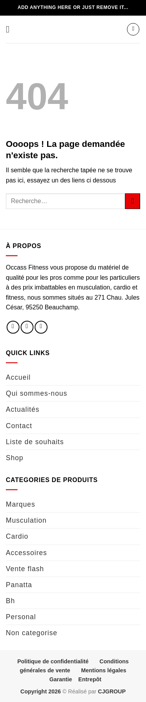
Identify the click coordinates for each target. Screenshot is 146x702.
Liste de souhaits (35, 442)
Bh (10, 601)
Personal (21, 617)
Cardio (17, 536)
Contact (19, 426)
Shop (14, 458)
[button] (10, 29)
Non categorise (31, 633)
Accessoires (26, 553)
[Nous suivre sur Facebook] (13, 327)
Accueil (18, 377)
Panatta (19, 585)
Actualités (22, 409)
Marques (20, 504)
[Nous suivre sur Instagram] (27, 327)
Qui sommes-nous (36, 393)
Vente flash (25, 569)
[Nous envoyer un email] (41, 327)
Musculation (26, 520)
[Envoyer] (132, 201)
